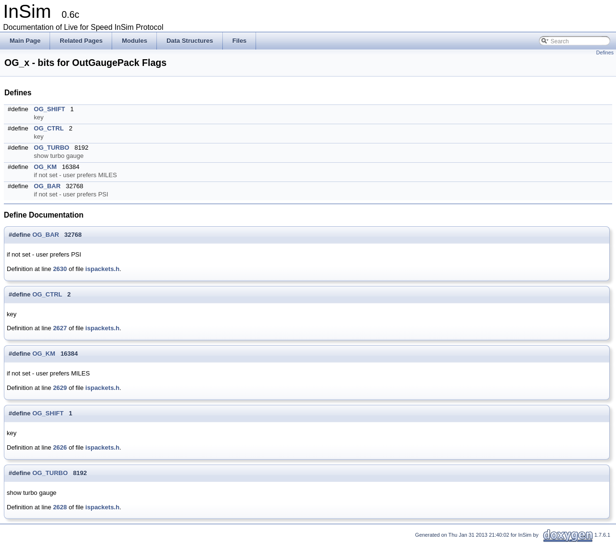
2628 (60, 507)
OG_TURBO (51, 147)
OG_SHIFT (49, 109)
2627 (60, 328)
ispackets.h (102, 268)
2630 (60, 268)
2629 (60, 387)
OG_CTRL (49, 128)
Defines (605, 52)
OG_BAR (47, 186)
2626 (60, 447)
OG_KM (45, 166)
